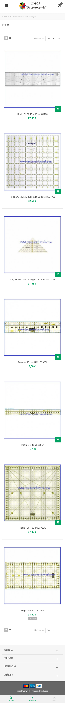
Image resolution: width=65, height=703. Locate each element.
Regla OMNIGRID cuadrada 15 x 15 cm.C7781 (32, 197)
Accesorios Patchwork (19, 16)
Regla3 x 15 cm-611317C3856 (32, 362)
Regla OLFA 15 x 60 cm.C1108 (32, 114)
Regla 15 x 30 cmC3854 (32, 610)
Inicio (4, 16)
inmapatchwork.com (40, 691)
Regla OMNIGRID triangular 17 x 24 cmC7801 (32, 279)
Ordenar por (39, 38)
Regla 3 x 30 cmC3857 (32, 445)
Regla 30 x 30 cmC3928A (32, 528)
